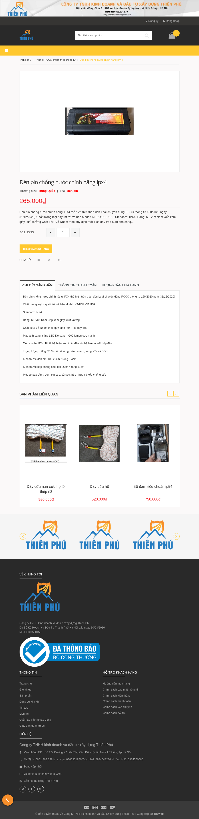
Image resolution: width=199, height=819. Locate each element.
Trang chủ (26, 683)
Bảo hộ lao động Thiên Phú (41, 780)
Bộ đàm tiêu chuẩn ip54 (152, 486)
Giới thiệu (26, 689)
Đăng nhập (171, 21)
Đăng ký (152, 21)
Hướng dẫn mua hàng (116, 683)
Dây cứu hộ (99, 486)
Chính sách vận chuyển (117, 707)
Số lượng (27, 232)
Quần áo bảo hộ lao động (35, 719)
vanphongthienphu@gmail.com (43, 773)
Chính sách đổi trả (114, 713)
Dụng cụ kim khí (30, 701)
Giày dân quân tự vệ (32, 725)
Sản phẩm (26, 695)
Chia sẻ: (25, 260)
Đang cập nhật (33, 766)
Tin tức (24, 707)
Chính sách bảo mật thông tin (121, 689)
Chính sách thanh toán (117, 701)
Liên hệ (24, 713)
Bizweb (159, 813)
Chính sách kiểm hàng (117, 695)
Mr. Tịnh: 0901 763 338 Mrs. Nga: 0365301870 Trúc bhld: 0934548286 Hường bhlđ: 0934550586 (83, 759)
